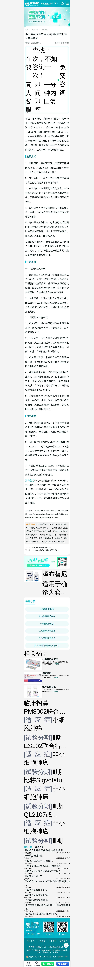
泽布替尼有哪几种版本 (36, 900)
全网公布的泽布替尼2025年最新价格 (43, 866)
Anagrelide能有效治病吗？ (41, 547)
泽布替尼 (45, 29)
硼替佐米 (46, 673)
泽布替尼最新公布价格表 (37, 895)
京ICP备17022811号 (60, 957)
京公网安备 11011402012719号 (39, 957)
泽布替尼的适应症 (33, 855)
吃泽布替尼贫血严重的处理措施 (41, 913)
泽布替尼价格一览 (33, 876)
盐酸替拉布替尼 (50, 659)
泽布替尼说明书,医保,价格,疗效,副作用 (44, 850)
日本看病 (52, 941)
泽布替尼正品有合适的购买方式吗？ (42, 871)
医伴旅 (55, 952)
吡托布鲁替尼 (49, 687)
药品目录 (35, 29)
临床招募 (63, 941)
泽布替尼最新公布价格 (36, 890)
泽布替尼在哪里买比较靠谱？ (39, 860)
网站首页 (31, 941)
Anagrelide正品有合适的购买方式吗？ (45, 550)
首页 (26, 29)
